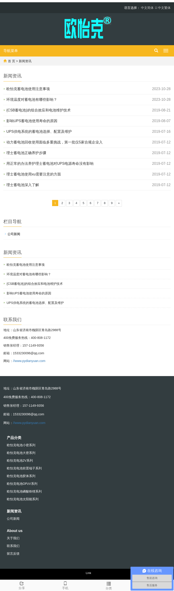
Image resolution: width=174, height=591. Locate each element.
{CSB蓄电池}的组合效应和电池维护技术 (38, 110)
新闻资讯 (25, 61)
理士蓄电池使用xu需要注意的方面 (33, 174)
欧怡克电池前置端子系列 (24, 468)
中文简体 (148, 8)
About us (14, 531)
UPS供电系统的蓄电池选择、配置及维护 (39, 131)
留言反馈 (13, 553)
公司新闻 (13, 234)
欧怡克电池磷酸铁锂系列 (24, 491)
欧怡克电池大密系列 (21, 453)
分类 (108, 585)
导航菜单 (10, 51)
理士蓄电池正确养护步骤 (26, 153)
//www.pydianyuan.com (29, 361)
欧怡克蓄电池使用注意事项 (28, 89)
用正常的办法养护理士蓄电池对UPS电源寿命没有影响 (50, 163)
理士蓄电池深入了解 (22, 185)
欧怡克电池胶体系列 (21, 476)
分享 (22, 585)
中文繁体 (164, 8)
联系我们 (13, 546)
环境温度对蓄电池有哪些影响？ (31, 99)
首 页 (11, 61)
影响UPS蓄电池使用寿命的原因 (31, 121)
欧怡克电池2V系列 (20, 460)
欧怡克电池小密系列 (21, 445)
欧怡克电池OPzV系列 (22, 483)
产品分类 (14, 438)
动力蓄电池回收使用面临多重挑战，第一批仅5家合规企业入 (54, 142)
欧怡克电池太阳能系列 (23, 499)
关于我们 (13, 538)
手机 (65, 585)
